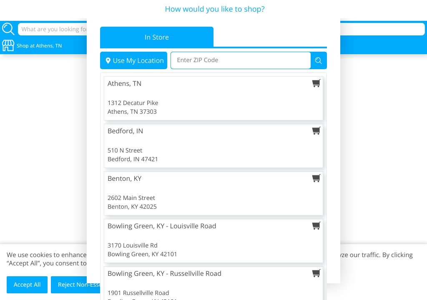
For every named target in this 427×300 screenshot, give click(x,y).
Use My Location (133, 60)
